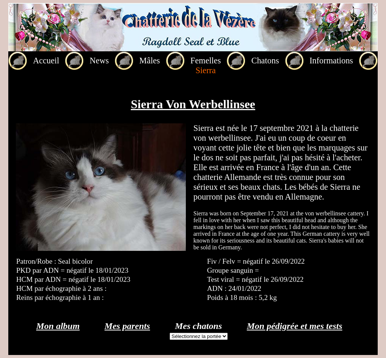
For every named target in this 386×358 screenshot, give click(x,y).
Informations (331, 60)
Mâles (149, 60)
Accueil (46, 60)
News (99, 60)
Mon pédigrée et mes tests (294, 326)
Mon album (58, 326)
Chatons (265, 60)
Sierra (206, 70)
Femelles (205, 60)
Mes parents (127, 326)
